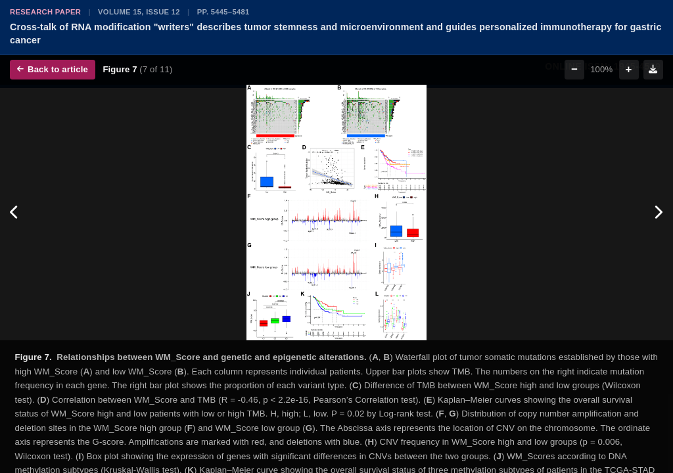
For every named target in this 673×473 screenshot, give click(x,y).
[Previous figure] (15, 213)
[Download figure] (653, 69)
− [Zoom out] (574, 69)
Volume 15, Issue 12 (139, 12)
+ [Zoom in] (629, 69)
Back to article (52, 69)
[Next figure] (658, 213)
